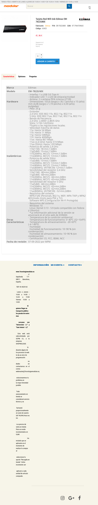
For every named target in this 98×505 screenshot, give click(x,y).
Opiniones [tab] (21, 76)
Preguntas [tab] (33, 76)
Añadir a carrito (47, 61)
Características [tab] (8, 76)
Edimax (48, 26)
